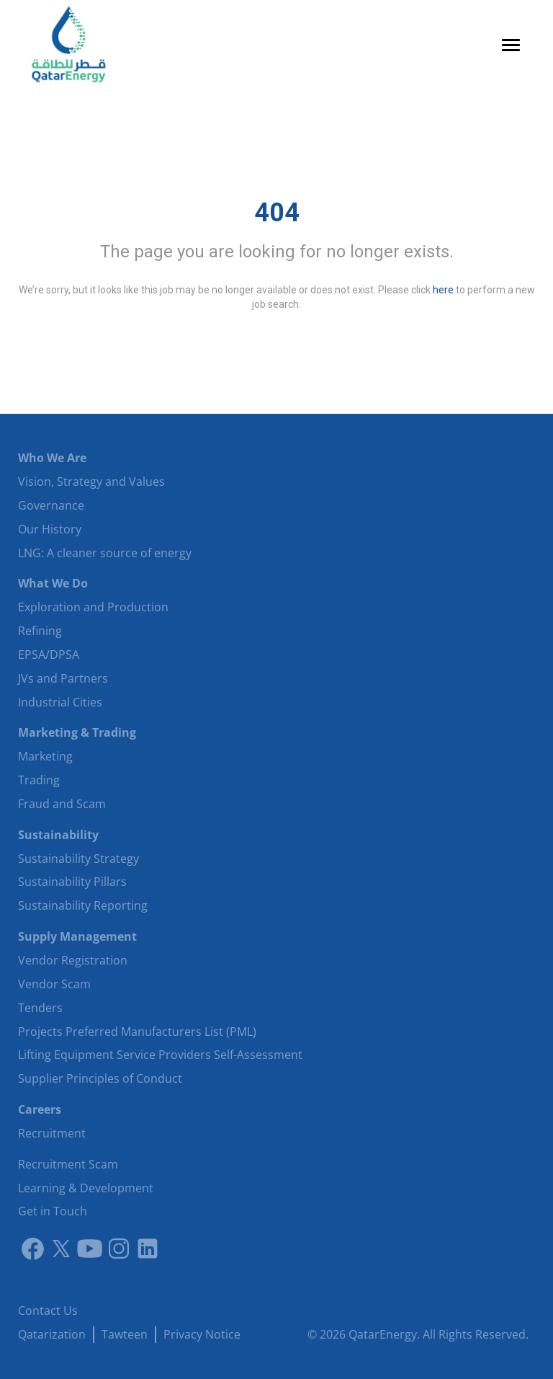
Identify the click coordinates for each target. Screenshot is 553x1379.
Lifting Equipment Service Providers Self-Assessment (160, 1055)
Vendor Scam (54, 984)
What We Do (53, 583)
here (443, 290)
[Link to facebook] (32, 1248)
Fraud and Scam (62, 804)
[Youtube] (90, 1248)
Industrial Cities (60, 702)
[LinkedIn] (147, 1248)
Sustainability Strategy (78, 858)
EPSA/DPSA (48, 654)
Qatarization (52, 1334)
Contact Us (48, 1310)
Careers (39, 1109)
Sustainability (58, 835)
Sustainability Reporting (83, 905)
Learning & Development (85, 1188)
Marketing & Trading (77, 732)
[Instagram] (118, 1248)
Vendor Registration (72, 960)
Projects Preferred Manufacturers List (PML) (137, 1031)
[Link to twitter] (61, 1248)
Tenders (40, 1008)
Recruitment (52, 1133)
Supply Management (77, 936)
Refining (40, 631)
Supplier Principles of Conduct (100, 1078)
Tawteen (125, 1334)
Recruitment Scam (68, 1164)
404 (277, 213)
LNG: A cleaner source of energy (105, 553)
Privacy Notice (201, 1334)
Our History (49, 529)
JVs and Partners (63, 678)
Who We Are (52, 458)
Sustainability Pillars (72, 882)
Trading (39, 780)
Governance (51, 505)
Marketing (45, 756)
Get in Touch (52, 1211)
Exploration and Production (93, 607)
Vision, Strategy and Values (91, 481)
